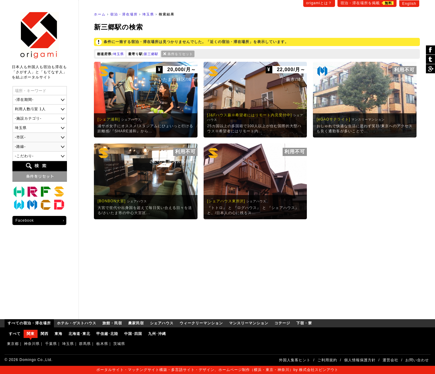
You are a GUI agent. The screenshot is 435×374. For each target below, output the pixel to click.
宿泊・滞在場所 (124, 14)
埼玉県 (148, 14)
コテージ (45, 205)
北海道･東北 (79, 334)
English (409, 4)
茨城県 (119, 344)
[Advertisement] (257, 267)
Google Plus (430, 68)
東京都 (13, 344)
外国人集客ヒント (294, 360)
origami (39, 35)
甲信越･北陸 (107, 334)
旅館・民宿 (32, 191)
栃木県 (102, 344)
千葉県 (51, 344)
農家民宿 (45, 191)
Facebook (24, 220)
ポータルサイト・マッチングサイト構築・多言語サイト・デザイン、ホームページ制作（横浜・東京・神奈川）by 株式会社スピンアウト (217, 370)
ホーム (100, 14)
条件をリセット (180, 54)
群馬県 (85, 344)
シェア (430, 50)
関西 (44, 334)
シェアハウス (59, 191)
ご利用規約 (327, 360)
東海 (58, 334)
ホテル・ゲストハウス (19, 191)
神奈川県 (32, 344)
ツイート (430, 59)
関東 (31, 334)
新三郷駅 (151, 54)
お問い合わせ (417, 360)
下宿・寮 (59, 205)
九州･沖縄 (157, 334)
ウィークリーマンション (19, 205)
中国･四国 (133, 334)
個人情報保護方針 (360, 360)
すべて (15, 334)
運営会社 (390, 360)
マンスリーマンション (32, 205)
